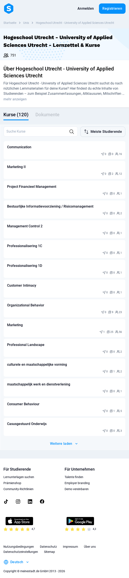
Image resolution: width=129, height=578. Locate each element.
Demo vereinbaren (77, 485)
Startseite (9, 22)
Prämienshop (12, 479)
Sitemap (49, 548)
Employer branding (77, 479)
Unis (26, 22)
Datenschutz (48, 542)
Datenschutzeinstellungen (20, 548)
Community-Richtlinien (18, 485)
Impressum (70, 542)
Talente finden (74, 473)
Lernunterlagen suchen (18, 473)
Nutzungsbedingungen (18, 542)
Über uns (90, 542)
